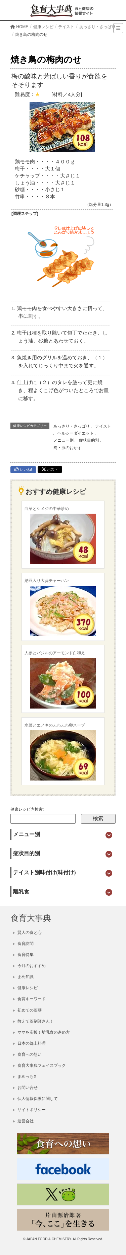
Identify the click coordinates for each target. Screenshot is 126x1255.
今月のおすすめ (29, 965)
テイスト (103, 426)
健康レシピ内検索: (27, 809)
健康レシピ (25, 987)
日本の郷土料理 (29, 1043)
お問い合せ (25, 1087)
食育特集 (23, 954)
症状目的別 (89, 440)
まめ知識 (23, 976)
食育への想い (27, 1054)
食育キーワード (29, 998)
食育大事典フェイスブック (39, 1065)
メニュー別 (63, 440)
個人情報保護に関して (35, 1098)
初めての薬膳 (27, 1010)
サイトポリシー (29, 1109)
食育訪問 (23, 943)
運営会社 (23, 1121)
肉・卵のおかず (67, 447)
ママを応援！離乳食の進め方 (41, 1032)
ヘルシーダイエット (75, 433)
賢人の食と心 (27, 932)
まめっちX (24, 1076)
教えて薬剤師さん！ (33, 1021)
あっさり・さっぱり (71, 426)
